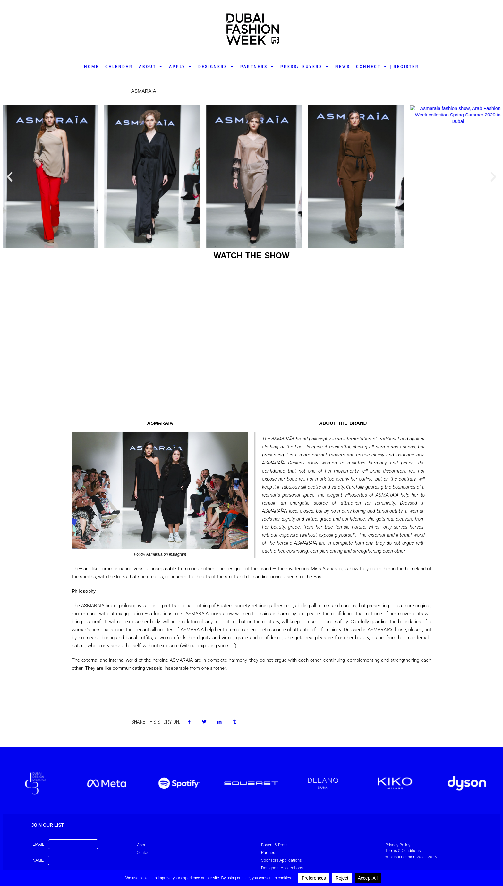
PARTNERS (257, 67)
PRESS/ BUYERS (304, 67)
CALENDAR (119, 66)
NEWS (342, 66)
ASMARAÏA (143, 91)
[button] (9, 176)
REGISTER (406, 66)
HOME (91, 66)
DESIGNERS (216, 67)
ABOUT (151, 67)
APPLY (180, 67)
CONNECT (372, 67)
